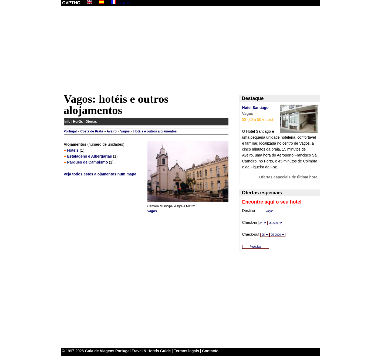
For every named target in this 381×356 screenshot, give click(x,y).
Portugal (70, 131)
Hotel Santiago (255, 107)
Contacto (210, 351)
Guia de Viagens (99, 351)
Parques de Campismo (87, 162)
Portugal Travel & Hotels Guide (143, 351)
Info (67, 122)
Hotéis (78, 122)
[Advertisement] (190, 50)
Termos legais (186, 351)
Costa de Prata (91, 131)
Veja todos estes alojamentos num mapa (100, 174)
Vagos (125, 131)
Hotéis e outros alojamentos (155, 131)
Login (123, 3)
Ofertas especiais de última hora (288, 177)
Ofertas (91, 122)
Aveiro (112, 131)
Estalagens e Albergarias (89, 156)
